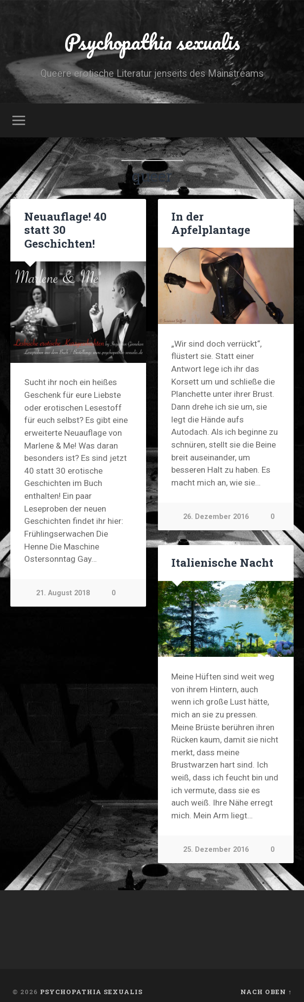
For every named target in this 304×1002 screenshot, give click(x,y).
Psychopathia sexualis (152, 42)
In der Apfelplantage (210, 224)
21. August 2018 (63, 594)
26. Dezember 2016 (216, 518)
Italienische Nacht (222, 563)
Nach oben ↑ (266, 993)
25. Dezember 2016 (216, 851)
